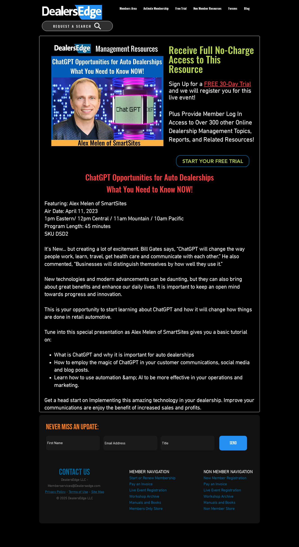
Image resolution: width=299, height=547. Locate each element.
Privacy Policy (55, 492)
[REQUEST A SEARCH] (77, 26)
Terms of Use (78, 492)
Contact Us (74, 472)
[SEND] (233, 443)
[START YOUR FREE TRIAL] (212, 161)
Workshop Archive (144, 497)
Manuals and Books (145, 503)
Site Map (97, 492)
